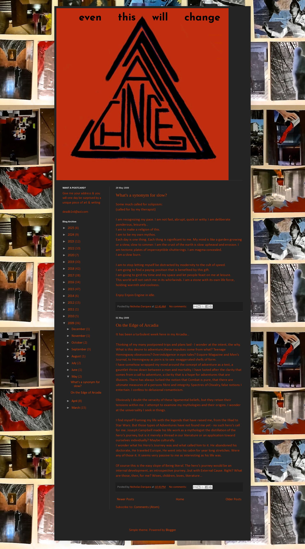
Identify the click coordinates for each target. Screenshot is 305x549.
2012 (71, 302)
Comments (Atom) (146, 507)
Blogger (171, 530)
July (74, 363)
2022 (71, 248)
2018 (71, 269)
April (75, 401)
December (79, 329)
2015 (71, 289)
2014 (71, 296)
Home (180, 499)
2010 (71, 316)
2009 (71, 323)
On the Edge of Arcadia (137, 325)
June (75, 370)
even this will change (141, 18)
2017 (71, 275)
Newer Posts (125, 499)
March (76, 408)
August (77, 356)
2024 (71, 235)
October (77, 342)
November (79, 336)
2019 (71, 262)
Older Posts (233, 499)
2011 (71, 309)
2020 (71, 255)
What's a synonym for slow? (141, 195)
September (79, 349)
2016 (71, 282)
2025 (71, 228)
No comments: (178, 306)
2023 (71, 241)
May (75, 376)
